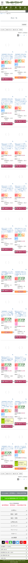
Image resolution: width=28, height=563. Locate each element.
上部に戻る (3, 558)
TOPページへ (3, 13)
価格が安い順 (8, 29)
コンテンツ (14, 526)
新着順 (20, 29)
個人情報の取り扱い (5, 555)
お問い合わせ (4, 549)
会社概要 (14, 537)
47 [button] (24, 35)
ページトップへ (26, 488)
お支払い (14, 510)
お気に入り (11, 7)
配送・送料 (14, 514)
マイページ (16, 7)
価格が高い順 (15, 29)
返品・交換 (14, 518)
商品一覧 (2, 7)
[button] (26, 35)
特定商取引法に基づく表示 (7, 552)
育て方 (6, 7)
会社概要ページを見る (6, 546)
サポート (14, 533)
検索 (27, 11)
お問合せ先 (14, 522)
